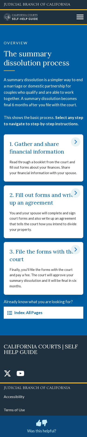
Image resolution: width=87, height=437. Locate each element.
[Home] (38, 17)
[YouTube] (20, 374)
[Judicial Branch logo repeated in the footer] (43, 387)
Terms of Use (14, 410)
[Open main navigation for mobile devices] (80, 17)
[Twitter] (7, 374)
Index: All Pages (24, 312)
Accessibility (14, 396)
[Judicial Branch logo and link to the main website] (43, 4)
